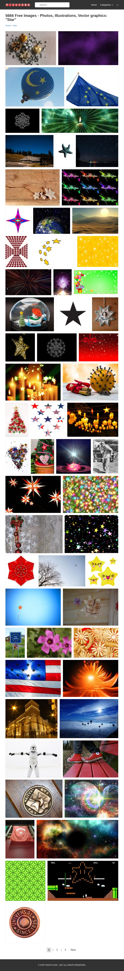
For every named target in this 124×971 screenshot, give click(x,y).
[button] (117, 5)
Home (94, 5)
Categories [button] (106, 5)
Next (73, 950)
